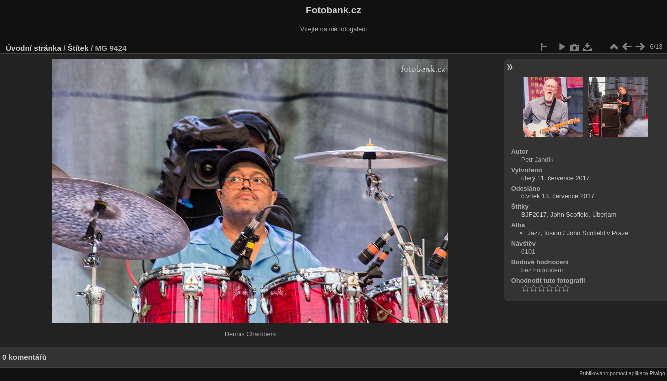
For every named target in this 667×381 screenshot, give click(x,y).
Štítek (78, 48)
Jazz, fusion (544, 233)
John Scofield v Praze (598, 233)
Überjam (604, 214)
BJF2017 (534, 214)
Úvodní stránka (33, 48)
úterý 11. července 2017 (555, 178)
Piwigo (657, 373)
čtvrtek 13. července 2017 (558, 196)
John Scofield (569, 214)
